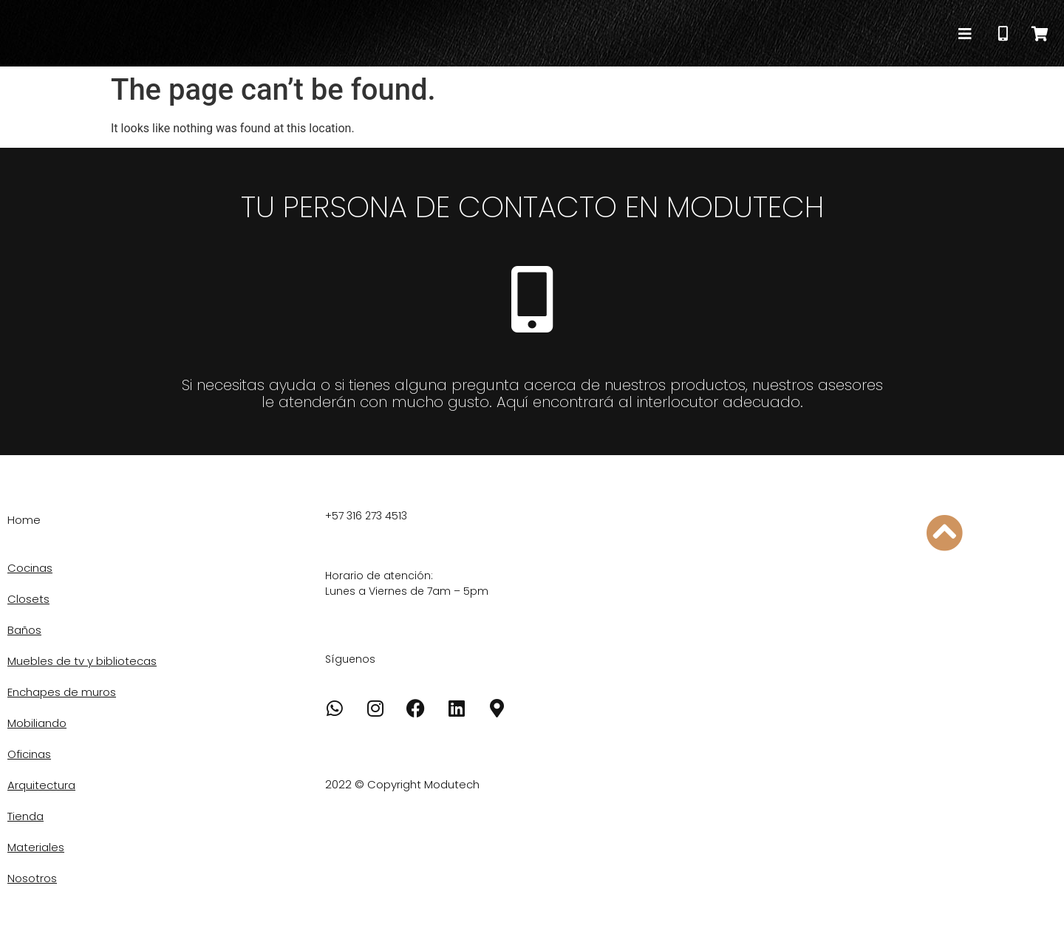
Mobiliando (36, 723)
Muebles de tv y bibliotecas (82, 661)
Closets (28, 599)
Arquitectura (41, 785)
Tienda (25, 816)
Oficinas (29, 754)
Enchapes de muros (61, 692)
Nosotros (32, 878)
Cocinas (29, 568)
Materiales (35, 847)
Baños (24, 630)
